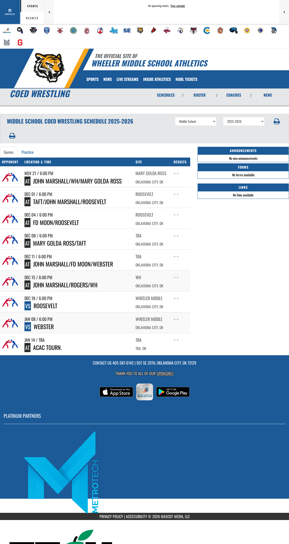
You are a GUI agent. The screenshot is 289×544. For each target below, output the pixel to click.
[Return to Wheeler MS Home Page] (49, 68)
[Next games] (284, 12)
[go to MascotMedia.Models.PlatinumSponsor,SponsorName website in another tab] (144, 472)
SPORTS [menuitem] (92, 79)
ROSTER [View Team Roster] (200, 95)
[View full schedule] (10, 12)
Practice (28, 152)
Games (8, 152)
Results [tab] (32, 18)
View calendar (178, 6)
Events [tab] (32, 6)
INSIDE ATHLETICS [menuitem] (157, 79)
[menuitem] (6, 30)
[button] (276, 121)
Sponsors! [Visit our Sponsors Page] (165, 373)
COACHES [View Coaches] (233, 95)
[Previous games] (49, 12)
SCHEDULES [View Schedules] (166, 95)
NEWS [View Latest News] (268, 95)
